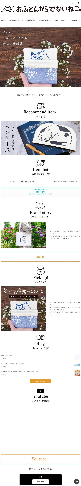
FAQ (56, 20)
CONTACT (73, 20)
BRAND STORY (13, 20)
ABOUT (63, 20)
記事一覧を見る (40, 381)
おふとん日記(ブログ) (45, 20)
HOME (3, 20)
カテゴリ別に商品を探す (29, 20)
